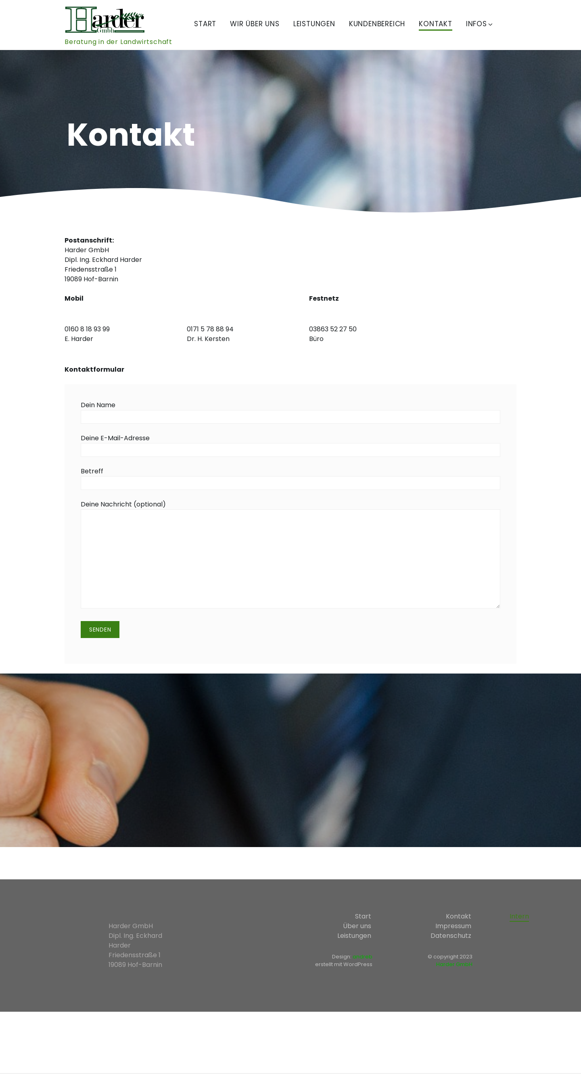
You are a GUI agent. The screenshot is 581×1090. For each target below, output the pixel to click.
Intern (519, 916)
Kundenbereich (377, 24)
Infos (480, 24)
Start (205, 24)
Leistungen (314, 24)
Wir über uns (255, 24)
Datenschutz (451, 935)
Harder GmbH (454, 964)
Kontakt (435, 24)
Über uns (357, 926)
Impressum (453, 926)
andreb (362, 956)
